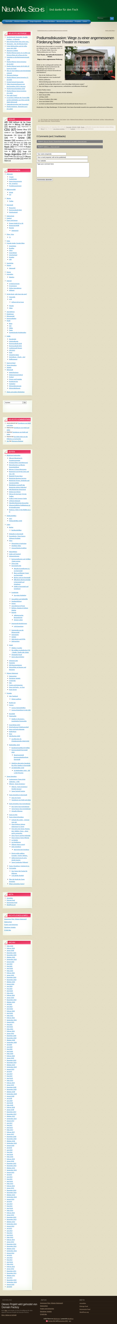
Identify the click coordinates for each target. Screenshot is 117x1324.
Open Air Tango (16, 798)
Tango (11, 330)
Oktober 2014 (11, 1195)
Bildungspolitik (11, 189)
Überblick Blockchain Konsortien (19, 503)
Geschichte (10, 263)
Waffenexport (13, 359)
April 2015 (10, 1181)
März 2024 (10, 993)
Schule (11, 192)
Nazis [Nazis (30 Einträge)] (9, 146)
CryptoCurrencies (14, 283)
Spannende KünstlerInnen (19, 623)
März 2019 (10, 1080)
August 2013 (10, 1226)
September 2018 (12, 1094)
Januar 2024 (10, 997)
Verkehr (9, 367)
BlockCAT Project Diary (16, 476)
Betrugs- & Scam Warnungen (18, 469)
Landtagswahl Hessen (15, 348)
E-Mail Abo (12, 680)
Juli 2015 (9, 1174)
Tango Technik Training (18, 791)
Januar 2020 (10, 1058)
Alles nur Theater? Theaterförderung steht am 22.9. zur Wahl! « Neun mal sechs (65, 141)
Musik (8, 320)
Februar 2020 (11, 1056)
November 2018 (11, 1089)
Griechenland (13, 255)
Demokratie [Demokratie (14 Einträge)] (10, 135)
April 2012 (10, 1262)
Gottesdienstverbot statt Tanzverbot (17, 104)
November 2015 (11, 1165)
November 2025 (11, 955)
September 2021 (12, 1020)
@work (11, 177)
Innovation (10, 274)
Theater (83, 127)
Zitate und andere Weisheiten (16, 392)
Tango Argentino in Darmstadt (18, 795)
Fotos (8, 241)
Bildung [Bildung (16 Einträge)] (19, 124)
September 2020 (12, 1042)
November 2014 (11, 1192)
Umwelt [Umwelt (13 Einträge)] (11, 158)
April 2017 (10, 1127)
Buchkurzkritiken (16, 530)
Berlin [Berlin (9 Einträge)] (11, 124)
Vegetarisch (14, 230)
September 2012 (12, 1251)
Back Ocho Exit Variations (21, 849)
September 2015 (12, 1170)
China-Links (14, 563)
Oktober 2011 (11, 1275)
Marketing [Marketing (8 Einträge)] (8, 144)
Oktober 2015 (11, 1168)
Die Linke (45, 119)
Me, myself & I (13, 183)
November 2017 (11, 1114)
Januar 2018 (10, 1109)
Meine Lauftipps (16, 699)
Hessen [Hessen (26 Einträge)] (9, 140)
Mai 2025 (9, 966)
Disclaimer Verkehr (14, 678)
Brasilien (11, 248)
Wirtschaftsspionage (15, 386)
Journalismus (11, 311)
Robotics (11, 277)
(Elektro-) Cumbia (16, 648)
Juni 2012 (9, 1257)
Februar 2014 (11, 1213)
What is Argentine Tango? (17, 884)
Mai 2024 (9, 988)
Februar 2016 (11, 1159)
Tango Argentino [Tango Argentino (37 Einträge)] (15, 154)
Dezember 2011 (11, 1271)
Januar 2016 (10, 1161)
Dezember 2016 (11, 1136)
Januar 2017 (10, 1134)
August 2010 (10, 1284)
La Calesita (14, 840)
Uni (10, 194)
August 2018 (10, 1096)
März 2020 (10, 1053)
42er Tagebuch (13, 696)
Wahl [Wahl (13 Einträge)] (7, 161)
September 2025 (12, 959)
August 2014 (10, 1199)
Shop (10, 734)
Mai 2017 (9, 1125)
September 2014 (12, 1197)
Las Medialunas (16, 842)
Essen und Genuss (12, 220)
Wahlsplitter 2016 (14, 745)
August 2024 (10, 984)
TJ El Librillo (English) (17, 875)
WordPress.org (11, 905)
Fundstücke (14, 592)
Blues (10, 323)
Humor (9, 272)
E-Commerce (13, 286)
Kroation (11, 257)
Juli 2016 (9, 1148)
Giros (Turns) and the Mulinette (20, 835)
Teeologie (12, 663)
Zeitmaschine (15, 641)
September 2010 (12, 1282)
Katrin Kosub (96, 119)
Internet (9, 281)
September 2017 (12, 1118)
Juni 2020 (9, 1047)
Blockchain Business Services (17, 478)
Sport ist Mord (11, 363)
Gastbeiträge (13, 179)
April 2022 (10, 1013)
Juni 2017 (9, 1123)
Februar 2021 (11, 1031)
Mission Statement (12, 673)
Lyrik (10, 299)
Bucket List (12, 702)
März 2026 (10, 946)
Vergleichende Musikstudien (17, 332)
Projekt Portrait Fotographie (15, 82)
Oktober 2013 (11, 1222)
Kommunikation (11, 318)
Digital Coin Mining (15, 492)
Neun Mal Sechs (22, 9)
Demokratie (12, 339)
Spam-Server (13, 689)
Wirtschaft (10, 370)
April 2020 (10, 1051)
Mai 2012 (9, 1260)
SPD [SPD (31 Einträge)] (16, 151)
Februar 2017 (11, 1132)
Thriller (11, 201)
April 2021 (10, 1026)
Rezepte (11, 228)
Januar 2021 (10, 1033)
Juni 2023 (9, 1006)
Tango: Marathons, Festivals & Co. (19, 866)
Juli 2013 (9, 1228)
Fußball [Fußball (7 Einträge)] (13, 137)
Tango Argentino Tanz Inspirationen (19, 804)
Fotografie (12, 297)
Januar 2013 (10, 1242)
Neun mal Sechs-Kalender (17, 729)
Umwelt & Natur (14, 355)
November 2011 (11, 1273)
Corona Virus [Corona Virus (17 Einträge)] (24, 129)
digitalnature (56, 1319)
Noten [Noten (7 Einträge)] (16, 146)
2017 (10, 518)
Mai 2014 (9, 1206)
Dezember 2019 (11, 1060)
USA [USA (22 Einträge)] (19, 158)
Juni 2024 (9, 986)
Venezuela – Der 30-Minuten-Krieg (17, 44)
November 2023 (11, 1000)
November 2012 (11, 1246)
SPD (39, 121)
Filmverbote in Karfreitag (18, 543)
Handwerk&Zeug (16, 601)
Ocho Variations (16, 846)
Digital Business (14, 372)
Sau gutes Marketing (20, 595)
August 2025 (10, 962)
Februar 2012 (11, 1266)
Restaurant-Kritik (14, 225)
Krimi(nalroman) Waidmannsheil (19, 727)
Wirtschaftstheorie (14, 388)
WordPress (70, 1319)
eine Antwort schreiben (59, 129)
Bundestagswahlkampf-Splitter (20, 748)
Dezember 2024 (11, 977)
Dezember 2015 (11, 1163)
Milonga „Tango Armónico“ (17, 784)
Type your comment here (63, 170)
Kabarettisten (13, 551)
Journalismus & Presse (18, 606)
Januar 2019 (10, 1085)
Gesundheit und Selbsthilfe (19, 599)
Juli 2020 (9, 1044)
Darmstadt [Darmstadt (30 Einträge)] (23, 132)
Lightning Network (14, 501)
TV (10, 237)
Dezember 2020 (11, 1035)
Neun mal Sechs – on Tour (17, 687)
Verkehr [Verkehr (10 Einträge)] (27, 159)
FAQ (10, 683)
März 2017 (10, 1130)
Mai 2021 (9, 1024)
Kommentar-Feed (12, 902)
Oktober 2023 (11, 1002)
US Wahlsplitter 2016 (17, 768)
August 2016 (10, 1145)
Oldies (11, 328)
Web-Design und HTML (18, 639)
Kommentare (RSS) (63, 1321)
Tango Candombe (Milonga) (19, 862)
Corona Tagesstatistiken (18, 708)
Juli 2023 (9, 1004)
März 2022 (10, 1015)
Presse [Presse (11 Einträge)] (19, 149)
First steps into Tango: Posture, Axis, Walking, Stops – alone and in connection (20, 831)
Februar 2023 (11, 1011)
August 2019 (10, 1069)
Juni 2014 (9, 1204)
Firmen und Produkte (15, 379)
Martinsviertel (13, 212)
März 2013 (10, 1237)
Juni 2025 (9, 964)
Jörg (8, 441)
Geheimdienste (13, 341)
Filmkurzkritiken (11, 515)
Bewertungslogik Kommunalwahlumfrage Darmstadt (21, 757)
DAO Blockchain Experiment (17, 489)
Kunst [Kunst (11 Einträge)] (20, 143)
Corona (11, 705)
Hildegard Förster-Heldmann (77, 119)
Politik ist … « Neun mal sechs (52, 147)
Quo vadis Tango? (12, 95)
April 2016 (10, 1154)
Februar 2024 (11, 995)
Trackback (72, 129)
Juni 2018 (9, 1100)
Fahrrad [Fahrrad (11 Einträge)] (22, 135)
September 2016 (12, 1143)
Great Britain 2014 (14, 725)
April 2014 (10, 1208)
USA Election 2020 (14, 736)
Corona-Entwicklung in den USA (20, 710)
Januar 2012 (10, 1269)
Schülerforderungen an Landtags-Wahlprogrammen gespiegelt (52, 30)
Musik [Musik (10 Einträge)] (27, 145)
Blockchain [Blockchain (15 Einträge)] (14, 127)
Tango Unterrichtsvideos (16, 817)
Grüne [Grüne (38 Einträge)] (24, 137)
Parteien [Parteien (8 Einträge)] (22, 147)
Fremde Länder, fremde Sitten (16, 243)
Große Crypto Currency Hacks (18, 498)
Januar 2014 (10, 1215)
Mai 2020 (9, 1049)
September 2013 (12, 1224)
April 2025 (10, 968)
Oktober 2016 (11, 1141)
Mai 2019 (9, 1076)
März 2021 (10, 1029)
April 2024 (10, 991)
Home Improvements (15, 181)
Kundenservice (13, 381)
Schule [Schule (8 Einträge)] (25, 149)
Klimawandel (11, 316)
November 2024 (11, 979)
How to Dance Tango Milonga (20, 838)
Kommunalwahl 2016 (15, 343)
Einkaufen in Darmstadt (16, 534)
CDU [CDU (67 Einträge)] (10, 129)
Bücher (9, 198)
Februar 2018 (11, 1107)
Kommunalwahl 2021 (15, 210)
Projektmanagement (15, 186)
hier (6, 1310)
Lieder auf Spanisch (15, 554)
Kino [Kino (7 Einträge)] (29, 140)
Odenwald (12, 268)
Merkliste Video (16, 545)
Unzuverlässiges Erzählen (19, 548)
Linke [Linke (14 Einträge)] (27, 142)
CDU (42, 119)
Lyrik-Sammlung (18, 626)
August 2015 (10, 1172)
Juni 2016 (9, 1150)
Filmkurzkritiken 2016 (15, 521)
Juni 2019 (9, 1074)
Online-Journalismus (15, 288)
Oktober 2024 (11, 982)
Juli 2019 (9, 1071)
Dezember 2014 (11, 1190)
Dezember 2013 (11, 1217)
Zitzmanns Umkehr (12, 50)
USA (10, 259)
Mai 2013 (9, 1233)
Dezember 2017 (11, 1112)
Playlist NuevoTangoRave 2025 (16, 88)
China (11, 250)
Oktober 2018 (11, 1092)
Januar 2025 (10, 975)
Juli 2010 (9, 1286)
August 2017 (10, 1121)
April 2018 (10, 1103)
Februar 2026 (11, 948)
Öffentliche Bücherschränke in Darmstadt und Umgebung (22, 582)
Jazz (10, 326)
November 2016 (11, 1139)
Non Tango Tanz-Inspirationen (20, 806)
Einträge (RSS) (52, 1321)
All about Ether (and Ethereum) (18, 462)
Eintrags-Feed (11, 900)
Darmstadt (68, 127)
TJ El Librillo (12, 868)
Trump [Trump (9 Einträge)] (21, 156)
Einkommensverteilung (16, 375)
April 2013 (10, 1235)
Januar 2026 (10, 950)
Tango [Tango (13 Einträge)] (27, 151)
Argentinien (12, 246)
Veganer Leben (18, 620)
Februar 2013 (11, 1239)
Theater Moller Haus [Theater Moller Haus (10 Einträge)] (11, 156)
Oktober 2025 (11, 957)
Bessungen (12, 208)
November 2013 (11, 1219)
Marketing (12, 384)
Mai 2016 (9, 1152)
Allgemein (10, 174)
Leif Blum (102, 119)
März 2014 (10, 1210)
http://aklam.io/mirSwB (8, 1315)
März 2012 (10, 1264)
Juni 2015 (9, 1177)
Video (11, 308)
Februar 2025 (11, 973)
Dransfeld (12, 714)
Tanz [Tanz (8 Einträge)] (29, 154)
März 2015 (10, 1183)
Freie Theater (63, 119)
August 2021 (10, 1022)
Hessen (9, 265)
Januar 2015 (10, 1188)
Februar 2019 (11, 1083)
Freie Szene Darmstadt (53, 119)
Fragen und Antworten (16, 685)
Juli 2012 (9, 1255)
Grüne (68, 119)
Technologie (15, 634)
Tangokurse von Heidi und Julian (21, 800)
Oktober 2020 (11, 1040)
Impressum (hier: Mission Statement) (15, 919)
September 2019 (12, 1067)
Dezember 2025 (11, 953)
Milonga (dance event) (18, 844)
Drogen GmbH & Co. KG (16, 223)
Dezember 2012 (11, 1244)
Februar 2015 (11, 1186)
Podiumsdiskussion (109, 119)
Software (12, 290)
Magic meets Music (110, 30)
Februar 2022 (11, 1018)
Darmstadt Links (16, 565)
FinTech (11, 377)
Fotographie (12, 716)
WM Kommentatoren (15, 665)
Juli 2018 (9, 1098)
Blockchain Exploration (13, 455)
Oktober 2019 (11, 1065)
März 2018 (10, 1105)
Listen (8, 524)
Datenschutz (10, 216)
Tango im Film (13, 815)
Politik (78, 127)
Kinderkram (10, 314)
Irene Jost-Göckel (88, 119)
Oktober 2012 (11, 1248)
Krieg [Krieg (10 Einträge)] (13, 143)
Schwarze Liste (13, 660)
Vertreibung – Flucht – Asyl (17, 357)
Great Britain (13, 253)
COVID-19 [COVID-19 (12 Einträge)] (9, 132)
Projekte (9, 693)
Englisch (9, 218)
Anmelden (10, 898)
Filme (10, 540)
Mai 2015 (9, 1179)
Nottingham (12, 731)
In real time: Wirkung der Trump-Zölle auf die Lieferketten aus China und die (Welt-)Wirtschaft (18, 100)
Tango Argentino (12, 365)
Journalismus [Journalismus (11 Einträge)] (21, 140)
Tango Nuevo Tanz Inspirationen (21, 809)
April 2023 (10, 1009)
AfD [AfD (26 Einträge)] (8, 122)
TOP (69, 1321)
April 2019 (10, 1078)
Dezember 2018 (11, 1087)
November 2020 (11, 1038)
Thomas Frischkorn (55, 121)
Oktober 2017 (11, 1116)
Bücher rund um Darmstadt (22, 577)
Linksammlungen (14, 556)
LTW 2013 (74, 127)
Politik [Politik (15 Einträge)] (11, 149)
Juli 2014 (9, 1201)
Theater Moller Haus (45, 121)
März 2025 (10, 971)
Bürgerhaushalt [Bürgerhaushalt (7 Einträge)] (26, 126)
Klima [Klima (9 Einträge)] (6, 142)
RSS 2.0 (42, 129)
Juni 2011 (9, 1277)
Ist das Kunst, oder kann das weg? (17, 294)
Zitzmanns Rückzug (12, 75)
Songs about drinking (17, 657)
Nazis (10, 352)
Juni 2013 (9, 1230)
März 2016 (10, 1156)
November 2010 (11, 1280)
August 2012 (10, 1253)
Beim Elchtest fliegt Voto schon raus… (18, 41)
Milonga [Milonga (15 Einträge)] (18, 144)
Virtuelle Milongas (16, 811)
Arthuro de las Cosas (17, 302)
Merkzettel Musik (16, 654)
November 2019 (11, 1062)
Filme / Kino (10, 234)
